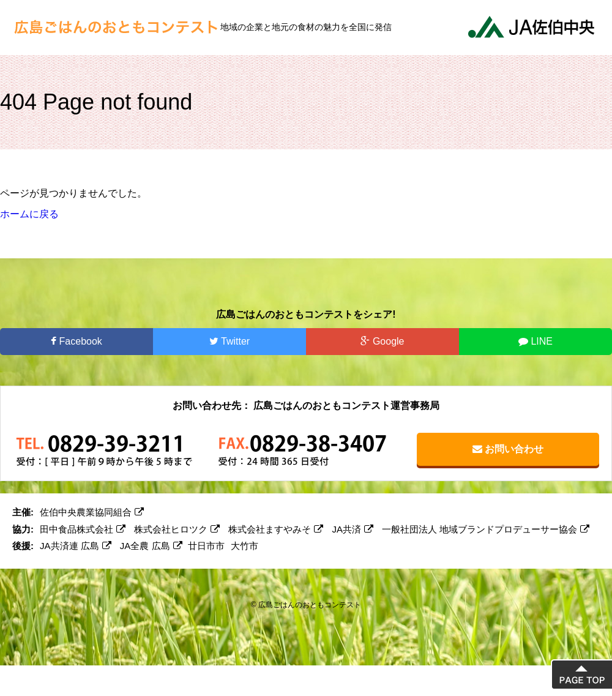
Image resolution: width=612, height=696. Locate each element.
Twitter (229, 341)
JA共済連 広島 (75, 546)
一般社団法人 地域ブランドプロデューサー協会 (485, 529)
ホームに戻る (29, 214)
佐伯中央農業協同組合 (92, 512)
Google (382, 341)
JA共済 (353, 529)
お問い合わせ (507, 449)
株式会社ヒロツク (177, 529)
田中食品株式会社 (82, 529)
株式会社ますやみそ (275, 529)
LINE (535, 341)
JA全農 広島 (151, 546)
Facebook (76, 341)
